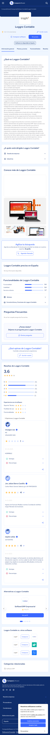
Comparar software (18, 37)
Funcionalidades (35, 49)
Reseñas (45, 49)
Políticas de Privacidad (8, 732)
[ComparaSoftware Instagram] (13, 690)
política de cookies (36, 715)
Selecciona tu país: (8, 716)
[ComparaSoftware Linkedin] (3, 690)
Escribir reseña (42, 32)
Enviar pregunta (25, 335)
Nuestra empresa (25, 697)
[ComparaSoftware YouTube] (7, 690)
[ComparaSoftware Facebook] (10, 690)
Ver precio (35, 37)
